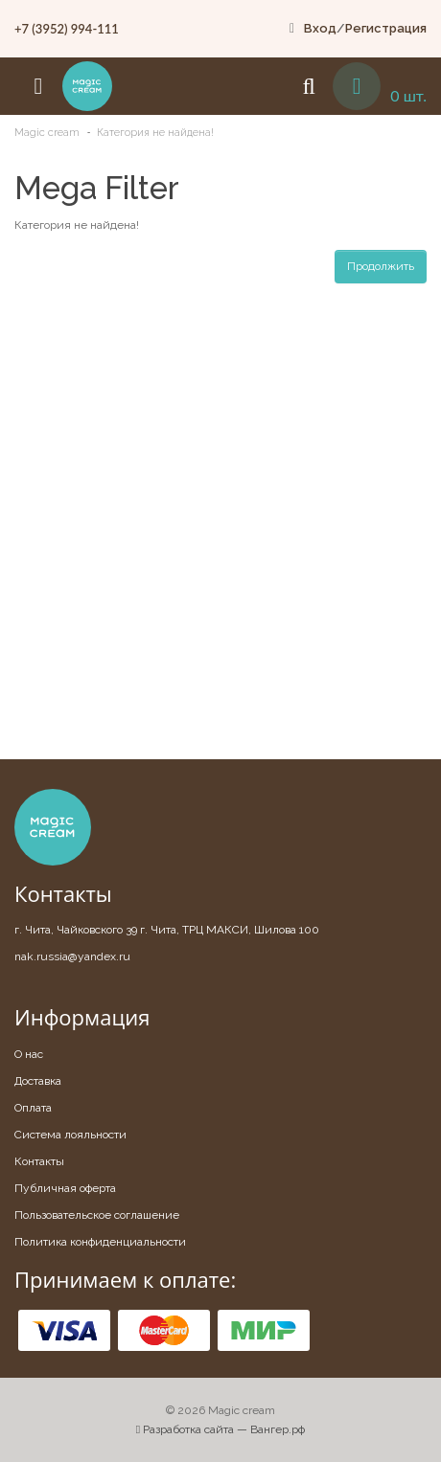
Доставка (37, 1081)
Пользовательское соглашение (96, 1215)
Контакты (39, 1161)
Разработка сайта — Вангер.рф (220, 1429)
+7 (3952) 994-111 (66, 28)
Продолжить (380, 266)
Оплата (33, 1107)
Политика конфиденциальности (100, 1241)
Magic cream (47, 132)
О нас (28, 1054)
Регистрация (386, 28)
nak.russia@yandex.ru (72, 956)
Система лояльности (70, 1134)
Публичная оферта (65, 1188)
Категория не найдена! (155, 132)
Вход (320, 28)
